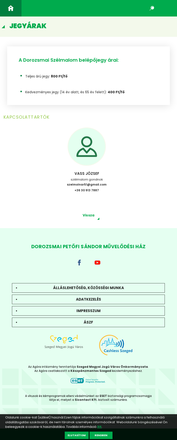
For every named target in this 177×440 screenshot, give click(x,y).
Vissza (89, 215)
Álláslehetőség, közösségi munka (88, 287)
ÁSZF (88, 322)
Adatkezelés (88, 299)
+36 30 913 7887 (87, 190)
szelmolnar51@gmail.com (87, 184)
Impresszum (88, 310)
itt (99, 426)
